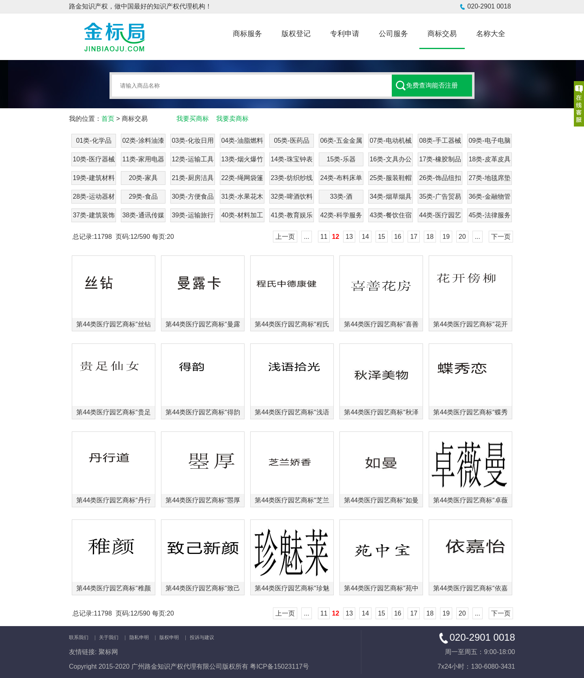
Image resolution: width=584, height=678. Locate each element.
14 (365, 236)
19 (446, 236)
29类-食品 (143, 196)
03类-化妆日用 (192, 140)
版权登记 (296, 34)
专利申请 (344, 34)
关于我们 (108, 637)
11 (324, 236)
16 (398, 236)
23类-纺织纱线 (291, 177)
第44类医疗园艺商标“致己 (202, 588)
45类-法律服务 (489, 215)
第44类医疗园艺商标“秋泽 (381, 412)
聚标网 (108, 651)
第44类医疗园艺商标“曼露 (202, 324)
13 (349, 236)
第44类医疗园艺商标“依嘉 (470, 588)
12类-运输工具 (192, 159)
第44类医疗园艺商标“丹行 (113, 500)
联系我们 (78, 637)
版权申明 (169, 637)
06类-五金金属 (341, 140)
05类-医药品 (291, 140)
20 (462, 236)
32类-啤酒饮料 (291, 196)
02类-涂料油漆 (143, 140)
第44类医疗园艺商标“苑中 (381, 588)
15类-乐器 (340, 159)
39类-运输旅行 (192, 215)
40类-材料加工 (242, 215)
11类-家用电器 (143, 159)
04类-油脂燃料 (242, 140)
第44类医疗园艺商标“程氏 (292, 324)
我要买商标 (192, 118)
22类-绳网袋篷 (242, 177)
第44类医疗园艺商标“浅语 (292, 412)
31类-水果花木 (242, 196)
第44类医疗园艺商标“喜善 (381, 324)
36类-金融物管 (489, 196)
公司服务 (393, 34)
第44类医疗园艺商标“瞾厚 (202, 500)
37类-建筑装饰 (93, 215)
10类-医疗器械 (93, 159)
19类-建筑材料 (93, 177)
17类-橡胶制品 (440, 159)
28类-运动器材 (93, 196)
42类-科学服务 (341, 215)
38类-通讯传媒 (143, 215)
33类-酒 (341, 196)
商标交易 (442, 34)
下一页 (501, 236)
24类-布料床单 (341, 177)
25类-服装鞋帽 (390, 177)
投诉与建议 (202, 637)
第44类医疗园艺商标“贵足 (113, 412)
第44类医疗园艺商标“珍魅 (292, 588)
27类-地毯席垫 (489, 177)
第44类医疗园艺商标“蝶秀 (470, 412)
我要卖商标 (232, 118)
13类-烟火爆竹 (242, 159)
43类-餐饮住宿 (390, 215)
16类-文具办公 (390, 159)
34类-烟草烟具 (390, 196)
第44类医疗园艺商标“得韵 (202, 412)
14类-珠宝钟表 (291, 159)
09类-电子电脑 (489, 140)
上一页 (285, 236)
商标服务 (247, 34)
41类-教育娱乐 (291, 215)
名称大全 (490, 34)
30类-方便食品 (192, 196)
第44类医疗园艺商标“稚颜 (113, 588)
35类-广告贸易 (440, 196)
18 (430, 236)
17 (413, 236)
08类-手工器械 (440, 140)
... (306, 236)
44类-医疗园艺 (440, 215)
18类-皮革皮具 (489, 159)
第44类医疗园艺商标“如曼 (381, 500)
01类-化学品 (93, 140)
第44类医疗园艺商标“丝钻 (113, 324)
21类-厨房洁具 (192, 177)
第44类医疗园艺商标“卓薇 (470, 500)
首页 (107, 118)
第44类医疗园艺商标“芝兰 (292, 500)
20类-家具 (143, 177)
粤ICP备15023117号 (279, 666)
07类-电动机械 (390, 140)
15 (381, 236)
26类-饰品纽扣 (440, 177)
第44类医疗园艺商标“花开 (470, 324)
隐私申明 (139, 637)
